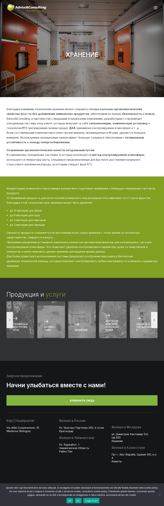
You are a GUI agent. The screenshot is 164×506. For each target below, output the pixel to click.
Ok (69, 500)
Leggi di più (91, 500)
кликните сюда (82, 400)
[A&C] (26, 7)
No (78, 500)
